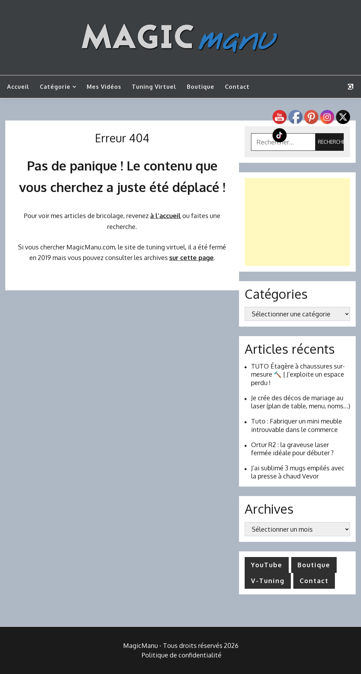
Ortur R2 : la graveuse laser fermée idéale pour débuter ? (292, 449)
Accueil (18, 86)
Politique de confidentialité (181, 655)
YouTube (266, 565)
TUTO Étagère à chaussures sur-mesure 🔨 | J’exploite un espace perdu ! (298, 374)
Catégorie (55, 86)
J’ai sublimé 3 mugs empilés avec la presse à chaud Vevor (297, 472)
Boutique (200, 86)
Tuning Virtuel (154, 86)
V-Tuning (267, 581)
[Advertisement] (297, 222)
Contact (237, 86)
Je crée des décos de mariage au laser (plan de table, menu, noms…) (300, 402)
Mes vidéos (104, 86)
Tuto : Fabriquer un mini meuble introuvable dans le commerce (296, 425)
